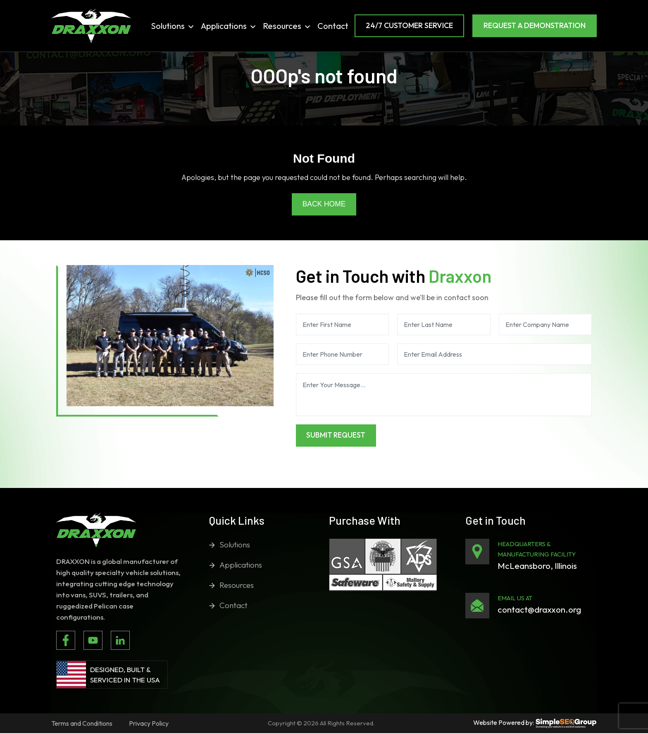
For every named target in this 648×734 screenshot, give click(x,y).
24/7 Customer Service (409, 25)
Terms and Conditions (81, 724)
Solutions (173, 26)
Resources (287, 26)
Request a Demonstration (535, 25)
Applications (229, 26)
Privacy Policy (149, 724)
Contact (332, 26)
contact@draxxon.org (539, 610)
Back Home (324, 204)
